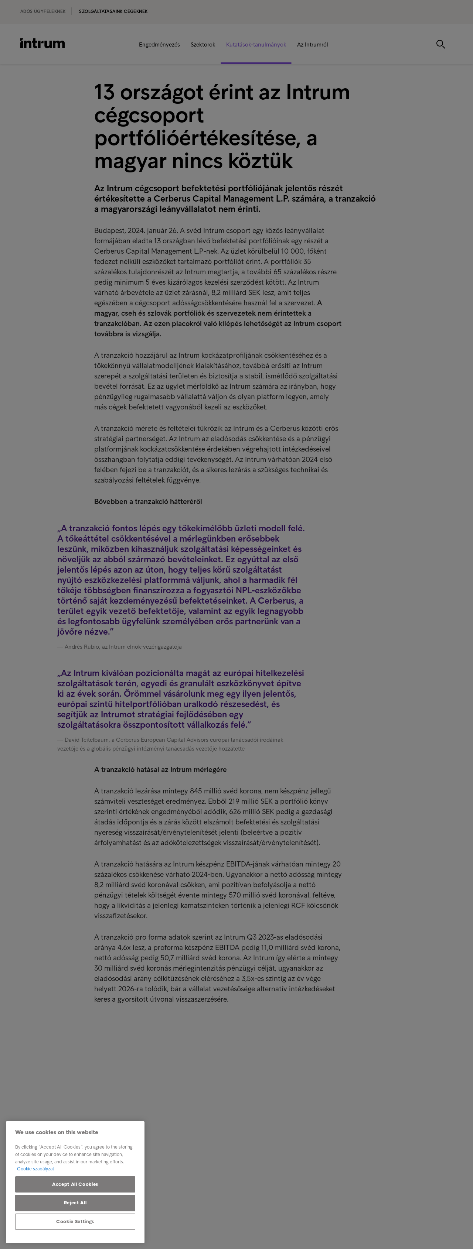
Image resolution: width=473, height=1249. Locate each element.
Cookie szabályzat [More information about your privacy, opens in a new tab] (35, 1168)
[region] (75, 1182)
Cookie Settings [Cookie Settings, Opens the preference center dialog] (75, 1221)
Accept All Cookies (75, 1184)
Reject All (75, 1202)
